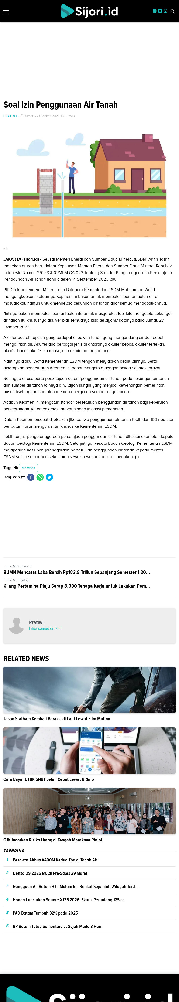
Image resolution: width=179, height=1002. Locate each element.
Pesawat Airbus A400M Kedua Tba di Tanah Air (55, 859)
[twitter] (49, 477)
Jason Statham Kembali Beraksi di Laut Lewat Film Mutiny (56, 718)
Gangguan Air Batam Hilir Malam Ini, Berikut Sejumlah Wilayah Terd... (75, 886)
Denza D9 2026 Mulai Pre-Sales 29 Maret (50, 873)
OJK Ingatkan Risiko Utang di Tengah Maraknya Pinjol (52, 840)
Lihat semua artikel (44, 629)
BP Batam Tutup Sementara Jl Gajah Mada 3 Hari (57, 926)
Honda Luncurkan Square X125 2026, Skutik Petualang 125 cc (68, 899)
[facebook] (30, 477)
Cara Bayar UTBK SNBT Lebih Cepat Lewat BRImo (48, 779)
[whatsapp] (40, 477)
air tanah (28, 468)
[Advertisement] (89, 32)
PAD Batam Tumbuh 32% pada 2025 (45, 913)
